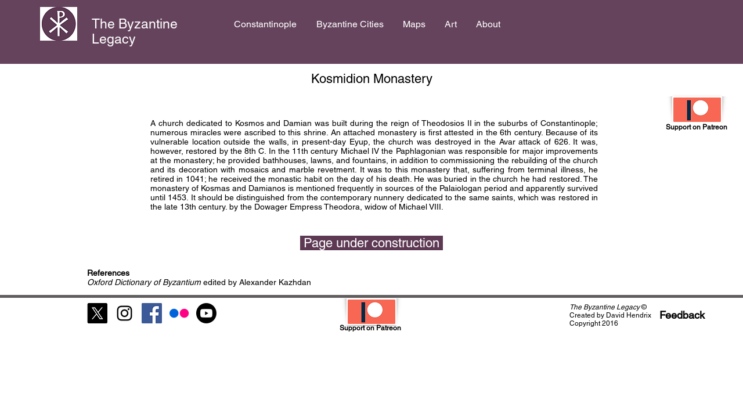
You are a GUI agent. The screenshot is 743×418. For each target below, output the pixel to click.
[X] (97, 313)
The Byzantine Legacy (135, 31)
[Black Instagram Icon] (124, 313)
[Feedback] (682, 315)
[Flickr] (179, 313)
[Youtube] (206, 313)
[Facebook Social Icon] (152, 313)
